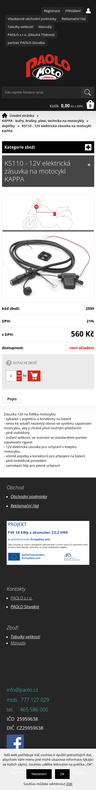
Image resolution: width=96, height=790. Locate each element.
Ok (62, 774)
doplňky (8, 125)
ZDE (69, 784)
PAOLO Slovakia (24, 607)
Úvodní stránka (22, 115)
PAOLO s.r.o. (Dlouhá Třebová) (31, 34)
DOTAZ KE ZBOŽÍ (25, 363)
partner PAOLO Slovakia (26, 42)
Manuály (45, 26)
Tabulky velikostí (20, 26)
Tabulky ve (19, 637)
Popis (12, 398)
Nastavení (39, 774)
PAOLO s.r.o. (21, 598)
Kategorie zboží (48, 147)
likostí (34, 637)
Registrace (52, 10)
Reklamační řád (74, 18)
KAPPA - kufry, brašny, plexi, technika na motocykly (43, 120)
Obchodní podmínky (28, 496)
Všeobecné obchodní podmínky (32, 18)
